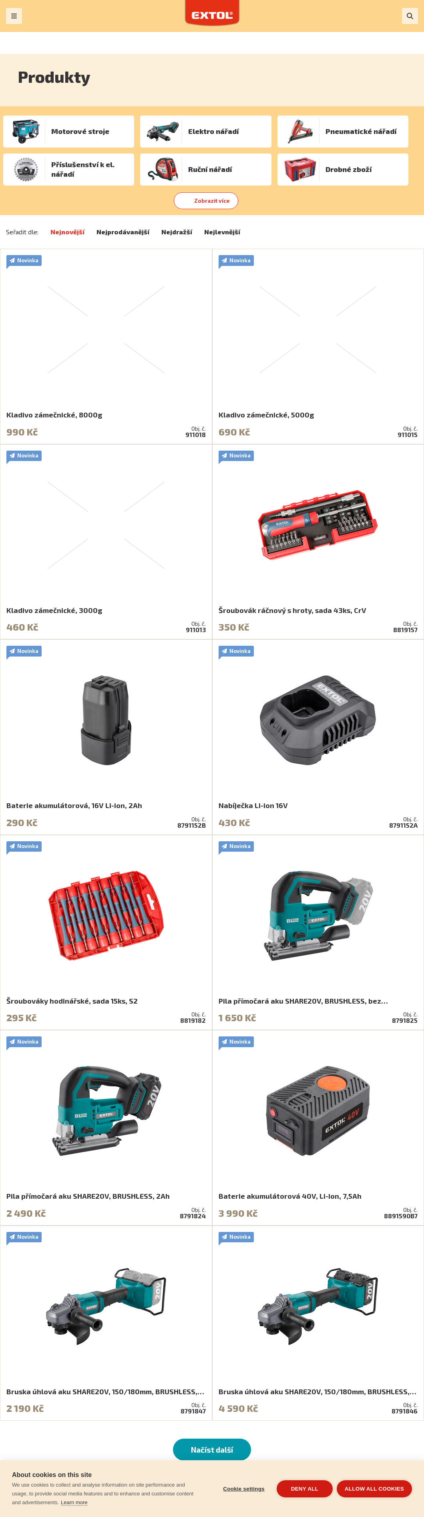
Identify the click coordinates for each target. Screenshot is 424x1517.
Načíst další (212, 1449)
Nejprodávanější (122, 232)
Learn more (74, 1502)
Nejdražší (176, 232)
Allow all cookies (374, 1489)
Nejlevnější (222, 232)
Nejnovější (67, 232)
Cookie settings (244, 1489)
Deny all (304, 1489)
